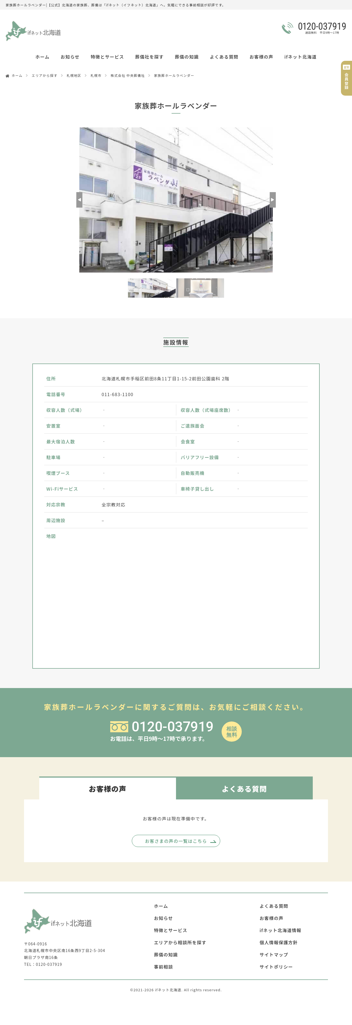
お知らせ (70, 56)
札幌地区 (74, 75)
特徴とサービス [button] (107, 56)
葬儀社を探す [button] (149, 56)
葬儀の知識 (187, 56)
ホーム (42, 56)
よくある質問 (224, 56)
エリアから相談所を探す (180, 942)
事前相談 (163, 966)
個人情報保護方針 (279, 942)
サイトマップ (274, 954)
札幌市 (95, 75)
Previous (79, 200)
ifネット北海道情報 (280, 930)
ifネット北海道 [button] (300, 56)
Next (273, 200)
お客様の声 (261, 56)
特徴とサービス (170, 930)
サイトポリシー (276, 966)
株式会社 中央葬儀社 (128, 75)
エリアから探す (44, 75)
